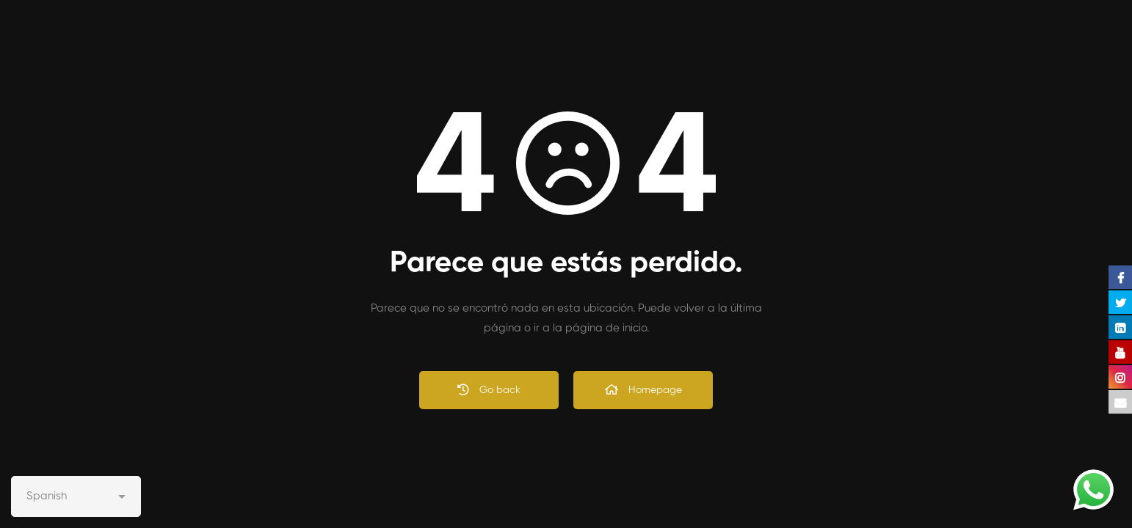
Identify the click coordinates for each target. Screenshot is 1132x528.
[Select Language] (76, 496)
